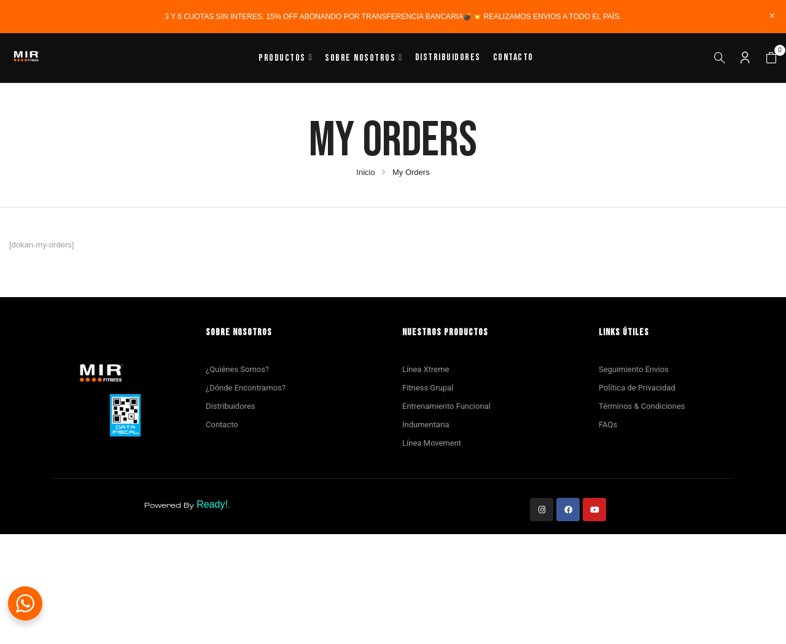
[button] (771, 58)
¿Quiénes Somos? (237, 369)
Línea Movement (431, 443)
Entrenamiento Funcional (446, 406)
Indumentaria (425, 424)
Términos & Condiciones (642, 406)
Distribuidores (230, 406)
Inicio (365, 172)
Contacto (222, 424)
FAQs (608, 424)
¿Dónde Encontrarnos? (246, 387)
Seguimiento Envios (634, 369)
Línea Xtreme (425, 369)
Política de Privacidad (637, 387)
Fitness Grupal (427, 387)
